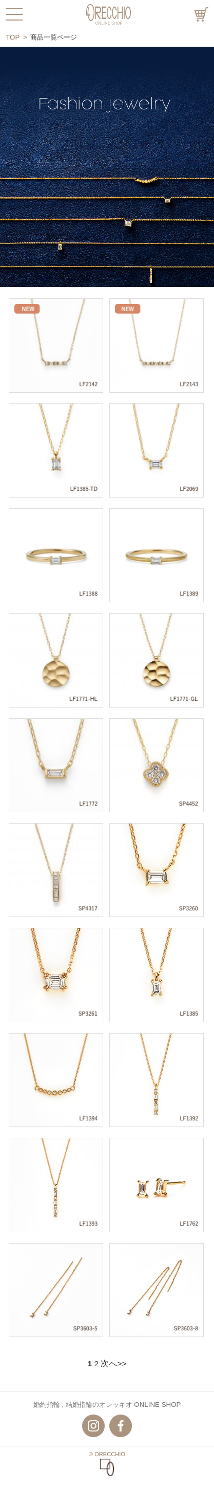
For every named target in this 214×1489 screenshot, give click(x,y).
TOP (13, 37)
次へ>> (113, 1363)
